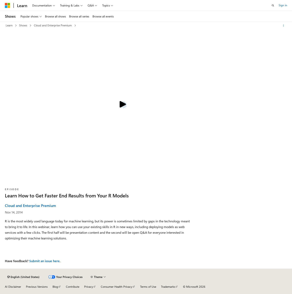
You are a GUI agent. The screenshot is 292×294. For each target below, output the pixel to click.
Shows (23, 25)
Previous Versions (37, 287)
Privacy (88, 287)
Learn (9, 25)
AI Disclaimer (13, 287)
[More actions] (283, 25)
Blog (55, 287)
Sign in (283, 5)
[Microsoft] (7, 5)
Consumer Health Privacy (116, 287)
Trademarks (168, 287)
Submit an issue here (44, 261)
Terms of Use (148, 287)
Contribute (72, 287)
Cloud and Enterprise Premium (53, 25)
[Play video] (122, 105)
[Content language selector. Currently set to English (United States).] (23, 277)
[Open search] (273, 5)
